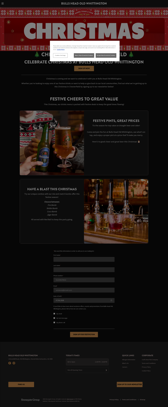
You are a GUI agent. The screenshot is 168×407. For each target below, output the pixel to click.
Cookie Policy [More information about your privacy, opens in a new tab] (61, 49)
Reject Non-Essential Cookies (84, 55)
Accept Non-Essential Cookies (106, 55)
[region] (85, 51)
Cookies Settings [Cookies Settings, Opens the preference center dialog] (60, 55)
